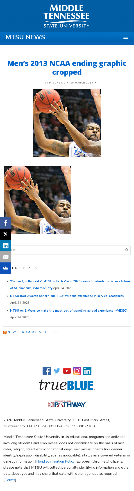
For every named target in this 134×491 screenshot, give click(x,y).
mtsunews (57, 82)
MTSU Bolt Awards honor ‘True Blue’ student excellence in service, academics (67, 296)
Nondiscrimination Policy (55, 461)
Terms (10, 479)
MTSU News (25, 37)
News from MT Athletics (34, 332)
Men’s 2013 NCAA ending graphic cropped (67, 67)
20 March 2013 (82, 82)
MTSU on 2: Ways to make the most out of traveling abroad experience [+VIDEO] (68, 311)
